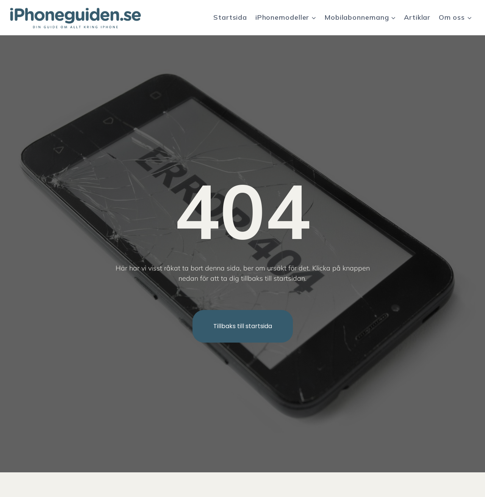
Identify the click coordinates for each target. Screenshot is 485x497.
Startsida (230, 17)
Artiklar (417, 17)
